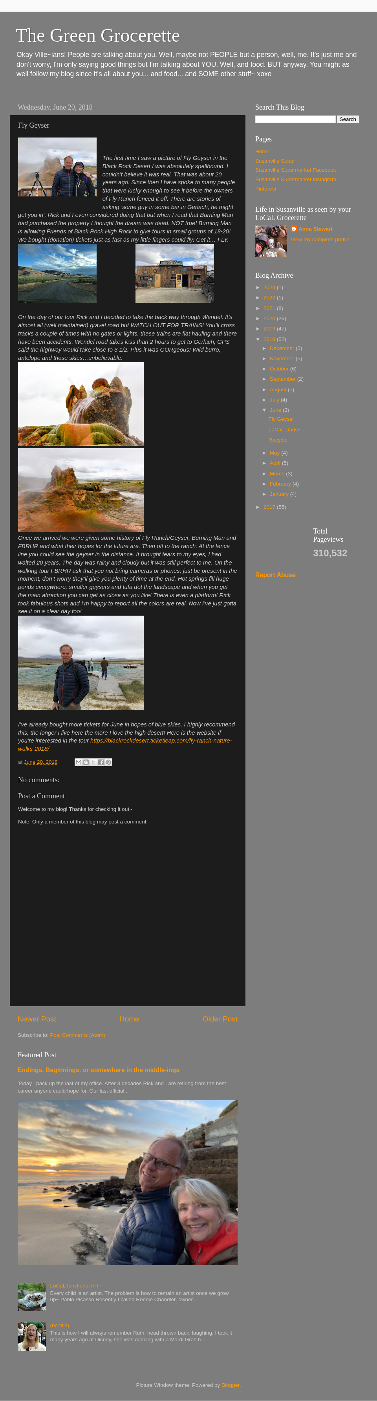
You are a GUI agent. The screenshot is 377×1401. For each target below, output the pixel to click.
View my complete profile (320, 239)
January (280, 494)
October (280, 369)
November (283, 358)
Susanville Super (275, 161)
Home (129, 1019)
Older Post (220, 1019)
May (275, 453)
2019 (270, 329)
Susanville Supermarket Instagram (295, 179)
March (278, 474)
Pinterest (265, 189)
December (283, 348)
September (283, 379)
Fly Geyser (281, 419)
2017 (270, 507)
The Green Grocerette (98, 35)
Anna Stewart (315, 229)
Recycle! (279, 440)
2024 (270, 287)
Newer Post (37, 1019)
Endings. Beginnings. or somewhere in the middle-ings (98, 1070)
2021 (270, 308)
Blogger (230, 1385)
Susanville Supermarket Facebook (295, 170)
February (281, 484)
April (276, 463)
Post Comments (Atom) (77, 1035)
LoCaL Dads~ (285, 430)
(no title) (59, 1325)
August (279, 389)
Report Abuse (275, 575)
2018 (270, 339)
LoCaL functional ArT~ (76, 1286)
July (275, 400)
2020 (270, 318)
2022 (270, 298)
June (276, 410)
